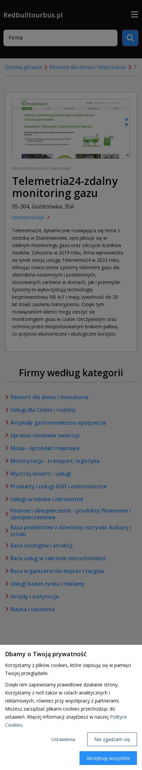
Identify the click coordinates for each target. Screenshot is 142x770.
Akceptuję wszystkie (108, 758)
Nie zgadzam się (112, 739)
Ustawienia (63, 739)
